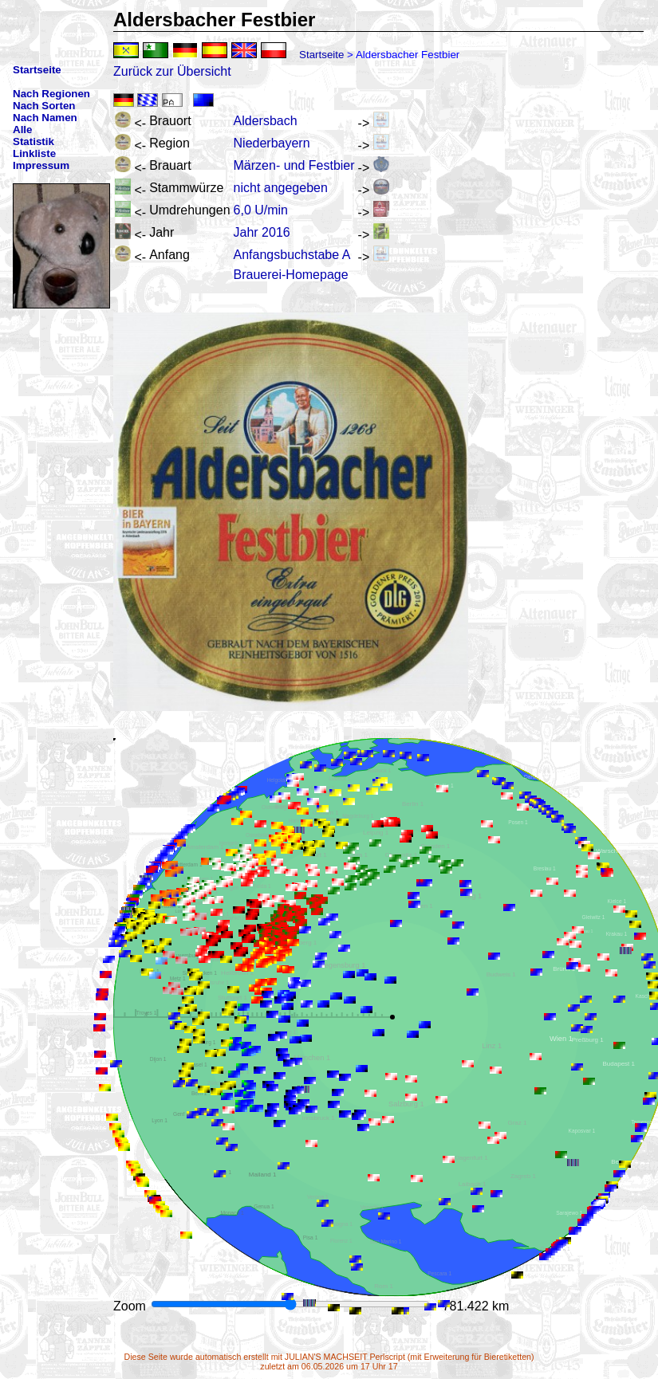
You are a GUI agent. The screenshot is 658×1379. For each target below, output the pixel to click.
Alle (22, 130)
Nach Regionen (51, 94)
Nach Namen (45, 118)
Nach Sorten (44, 106)
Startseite (321, 55)
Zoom (131, 1306)
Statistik (33, 141)
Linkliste (34, 153)
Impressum (41, 165)
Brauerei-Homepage (291, 274)
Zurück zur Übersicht (172, 71)
